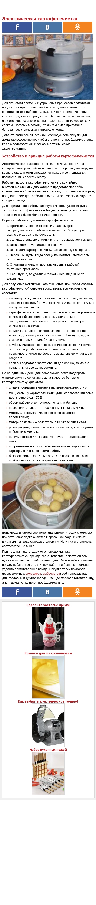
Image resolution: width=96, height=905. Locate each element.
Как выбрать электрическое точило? (48, 701)
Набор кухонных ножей (48, 750)
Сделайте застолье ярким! (48, 605)
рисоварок (33, 573)
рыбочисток (51, 573)
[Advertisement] (48, 848)
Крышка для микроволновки (48, 653)
